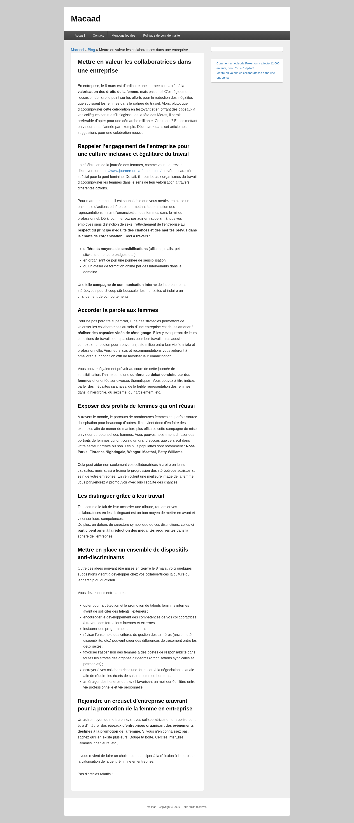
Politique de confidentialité (161, 35)
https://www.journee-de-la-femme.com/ (130, 171)
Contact (98, 35)
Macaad (86, 18)
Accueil (80, 35)
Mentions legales (123, 35)
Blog (91, 50)
